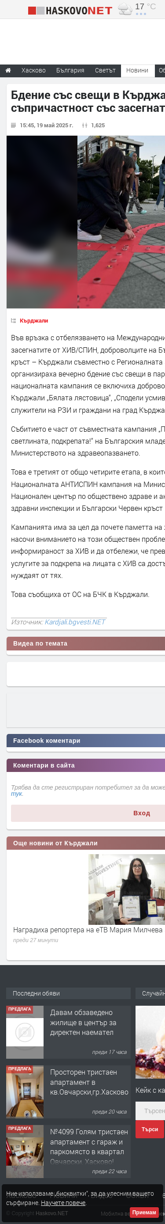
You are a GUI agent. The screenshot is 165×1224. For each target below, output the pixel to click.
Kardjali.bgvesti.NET (74, 621)
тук (16, 793)
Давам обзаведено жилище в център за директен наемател (83, 1022)
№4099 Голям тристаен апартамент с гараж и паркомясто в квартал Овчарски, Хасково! (89, 1146)
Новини (137, 70)
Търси (150, 1129)
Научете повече (63, 1202)
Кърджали (34, 320)
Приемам (144, 1212)
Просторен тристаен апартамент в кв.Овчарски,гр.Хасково (89, 1081)
